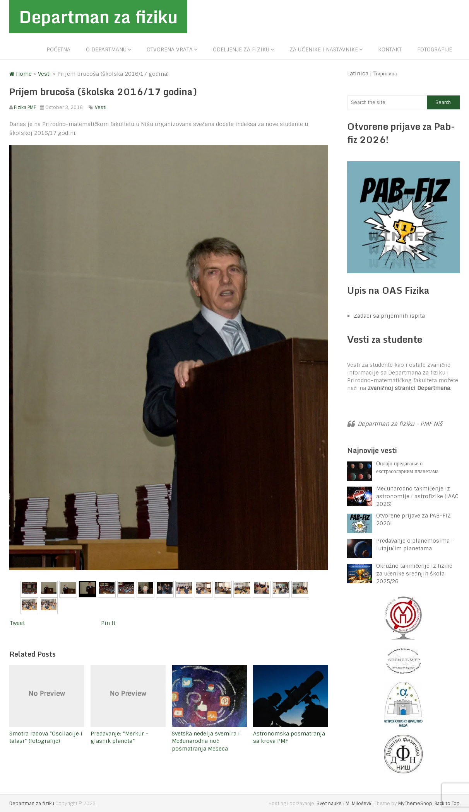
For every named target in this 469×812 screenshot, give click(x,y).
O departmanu (106, 49)
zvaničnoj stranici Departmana (409, 388)
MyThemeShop (415, 803)
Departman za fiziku (98, 17)
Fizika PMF (25, 107)
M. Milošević (359, 803)
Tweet (17, 623)
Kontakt (390, 49)
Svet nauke (329, 803)
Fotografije (434, 49)
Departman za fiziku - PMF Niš (400, 424)
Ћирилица (385, 73)
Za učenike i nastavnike (323, 49)
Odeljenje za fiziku (241, 49)
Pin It (108, 623)
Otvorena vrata (170, 49)
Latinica (357, 73)
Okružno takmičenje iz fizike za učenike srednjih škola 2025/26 (414, 573)
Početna (58, 49)
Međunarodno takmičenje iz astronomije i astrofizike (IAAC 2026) (417, 496)
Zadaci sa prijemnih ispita (389, 315)
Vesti (100, 107)
